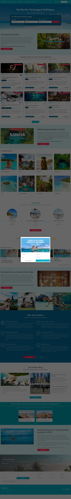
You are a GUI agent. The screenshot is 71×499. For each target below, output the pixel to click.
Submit (43, 260)
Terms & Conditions (28, 260)
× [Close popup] (49, 237)
